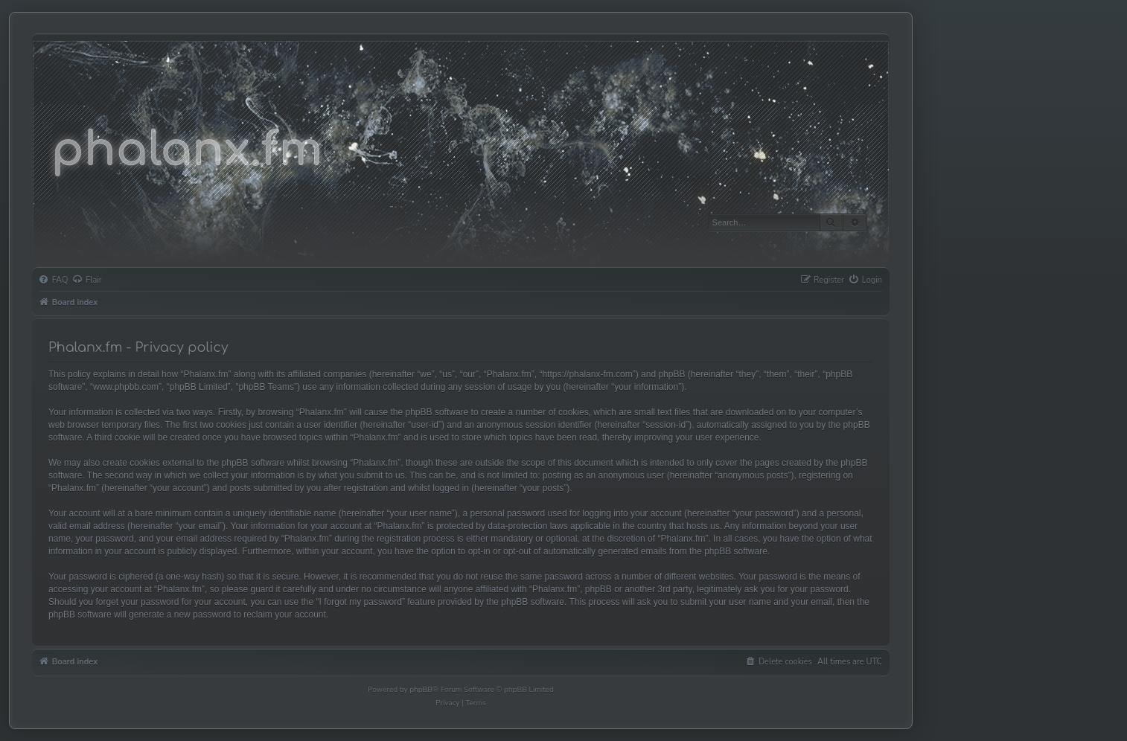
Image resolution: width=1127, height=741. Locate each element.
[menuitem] (53, 280)
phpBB (420, 689)
